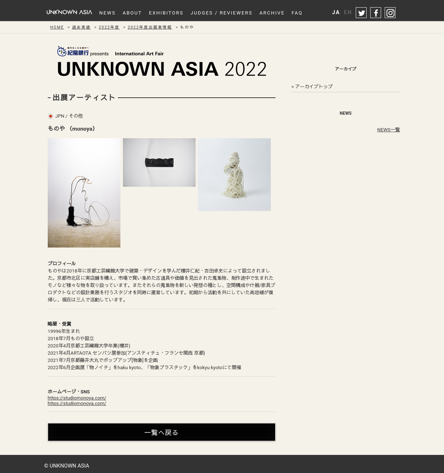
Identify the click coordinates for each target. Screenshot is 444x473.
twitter (361, 13)
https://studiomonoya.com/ (77, 398)
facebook (376, 13)
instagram (390, 13)
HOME (57, 27)
